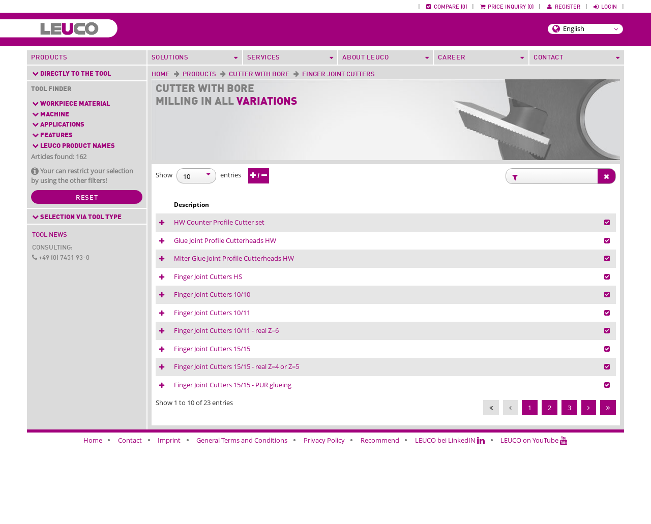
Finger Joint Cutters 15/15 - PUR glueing (349, 459)
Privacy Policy (324, 517)
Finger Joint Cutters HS (324, 311)
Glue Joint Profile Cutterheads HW (341, 256)
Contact (130, 517)
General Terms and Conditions (241, 517)
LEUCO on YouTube (534, 517)
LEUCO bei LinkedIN (450, 517)
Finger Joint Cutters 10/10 (328, 335)
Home (161, 74)
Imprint (169, 517)
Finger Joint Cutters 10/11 (328, 358)
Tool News (49, 235)
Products (49, 57)
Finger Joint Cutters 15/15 (328, 409)
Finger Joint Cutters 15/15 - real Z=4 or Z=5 (353, 434)
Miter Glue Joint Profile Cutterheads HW (350, 286)
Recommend (380, 517)
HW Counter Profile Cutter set (335, 227)
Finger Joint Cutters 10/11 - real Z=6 (342, 383)
